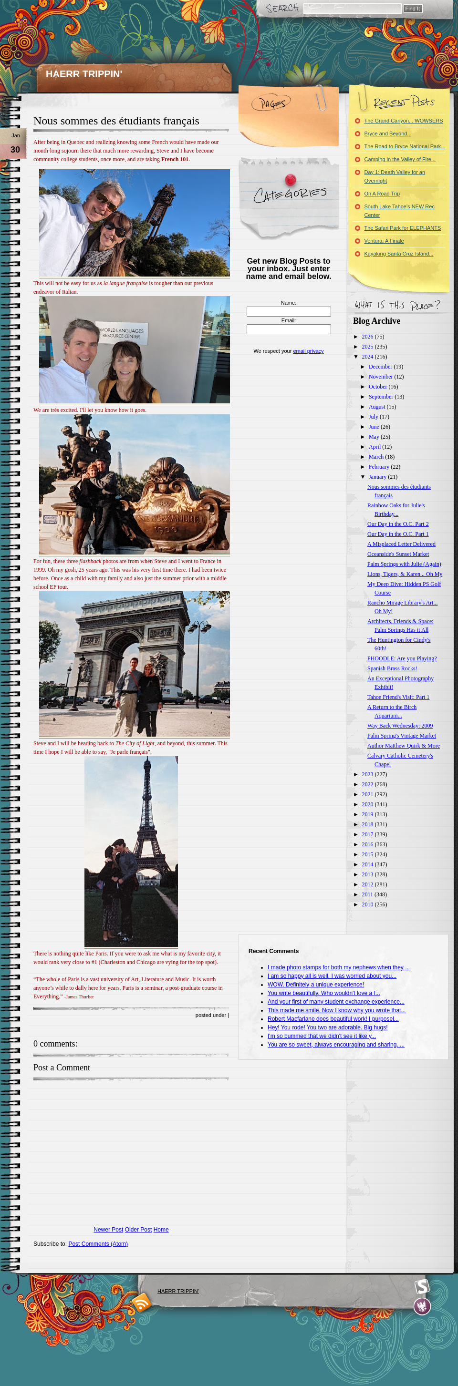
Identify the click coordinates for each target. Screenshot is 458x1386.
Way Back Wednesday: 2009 (400, 725)
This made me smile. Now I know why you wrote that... (337, 1010)
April (375, 446)
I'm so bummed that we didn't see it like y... (322, 1036)
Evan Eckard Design (422, 1306)
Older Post (138, 1229)
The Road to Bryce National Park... (405, 146)
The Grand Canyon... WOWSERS (403, 120)
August (378, 406)
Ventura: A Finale (384, 241)
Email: (288, 320)
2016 (368, 844)
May (375, 436)
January (378, 476)
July (374, 416)
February (380, 466)
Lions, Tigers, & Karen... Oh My (404, 574)
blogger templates (142, 1302)
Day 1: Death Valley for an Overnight (395, 176)
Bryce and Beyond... (388, 133)
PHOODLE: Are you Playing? (402, 658)
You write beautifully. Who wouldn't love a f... (324, 993)
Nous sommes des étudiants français (116, 120)
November (382, 376)
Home (161, 1229)
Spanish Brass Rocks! (392, 668)
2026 (368, 336)
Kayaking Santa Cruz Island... (399, 254)
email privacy (308, 351)
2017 (368, 834)
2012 (368, 884)
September (382, 396)
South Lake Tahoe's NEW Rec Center (399, 211)
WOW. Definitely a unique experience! (316, 984)
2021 (368, 794)
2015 (368, 854)
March (377, 456)
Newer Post (108, 1229)
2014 (368, 864)
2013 (368, 874)
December (381, 366)
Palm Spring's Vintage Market (401, 735)
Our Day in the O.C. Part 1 (398, 534)
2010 (368, 904)
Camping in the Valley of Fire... (400, 159)
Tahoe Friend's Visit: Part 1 (398, 697)
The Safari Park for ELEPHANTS (402, 228)
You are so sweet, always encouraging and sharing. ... (336, 1044)
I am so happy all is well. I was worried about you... (332, 976)
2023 (368, 774)
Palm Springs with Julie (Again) (404, 564)
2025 (368, 346)
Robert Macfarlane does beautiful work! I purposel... (333, 1019)
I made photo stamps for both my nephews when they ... (339, 967)
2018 (368, 824)
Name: (288, 303)
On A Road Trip (382, 193)
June (375, 426)
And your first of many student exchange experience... (336, 1001)
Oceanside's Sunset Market (398, 554)
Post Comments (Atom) (98, 1244)
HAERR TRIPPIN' (84, 74)
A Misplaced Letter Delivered (401, 544)
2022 (368, 784)
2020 (368, 804)
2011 (368, 894)
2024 (368, 356)
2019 (368, 814)
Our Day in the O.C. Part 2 (398, 524)
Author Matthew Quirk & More (403, 745)
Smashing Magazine (422, 1286)
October (379, 386)
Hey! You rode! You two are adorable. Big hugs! (328, 1027)
